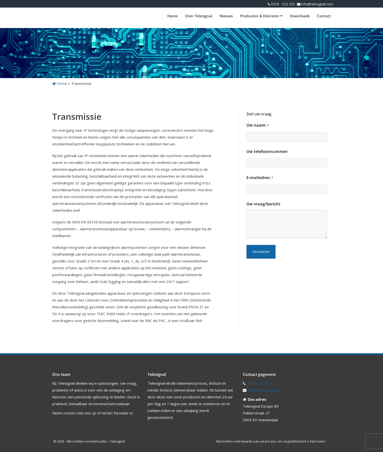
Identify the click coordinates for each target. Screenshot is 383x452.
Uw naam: (257, 125)
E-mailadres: (259, 177)
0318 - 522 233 (283, 4)
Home (172, 15)
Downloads (299, 15)
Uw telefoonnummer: (267, 151)
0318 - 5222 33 (261, 383)
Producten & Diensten (261, 15)
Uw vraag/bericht (263, 204)
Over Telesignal (198, 15)
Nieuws (226, 15)
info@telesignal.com (317, 4)
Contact (324, 15)
